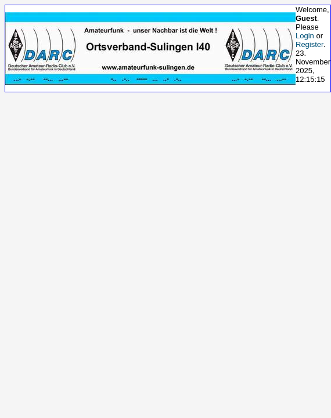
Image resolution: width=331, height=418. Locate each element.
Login (305, 35)
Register (309, 44)
